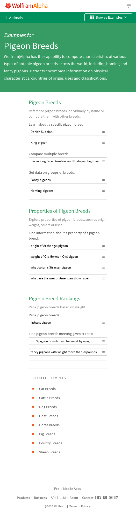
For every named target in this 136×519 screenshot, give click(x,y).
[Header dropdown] (129, 6)
